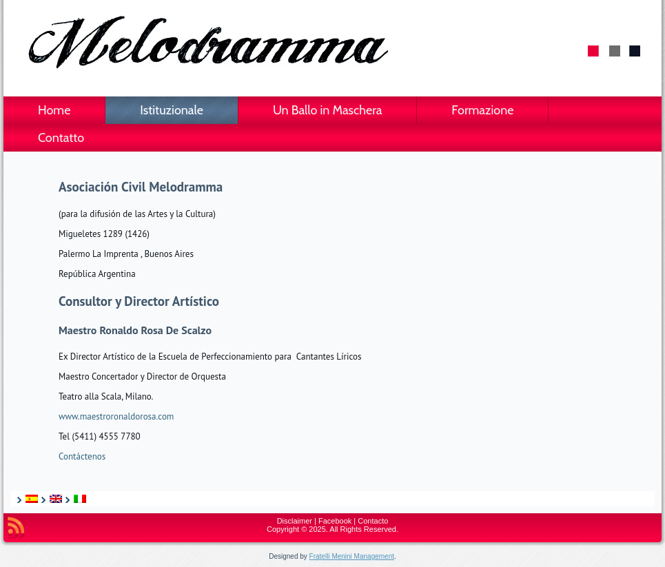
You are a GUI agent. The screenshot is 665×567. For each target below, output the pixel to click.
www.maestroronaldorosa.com (116, 416)
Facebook (334, 521)
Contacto (373, 521)
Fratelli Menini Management (351, 556)
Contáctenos (82, 456)
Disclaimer (294, 521)
